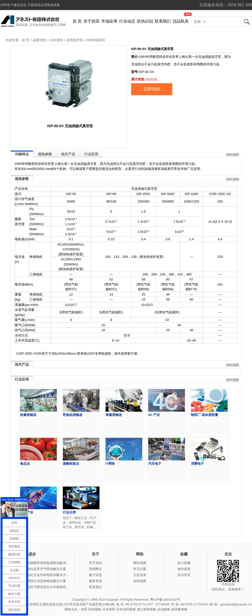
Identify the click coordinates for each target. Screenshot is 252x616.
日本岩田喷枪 (126, 609)
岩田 (247, 22)
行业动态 (127, 21)
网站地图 (139, 563)
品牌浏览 (39, 40)
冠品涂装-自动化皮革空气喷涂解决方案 (38, 569)
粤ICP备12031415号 (165, 599)
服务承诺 (95, 581)
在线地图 (139, 581)
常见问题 (139, 569)
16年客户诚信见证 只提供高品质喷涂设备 (30, 5)
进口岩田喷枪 (146, 609)
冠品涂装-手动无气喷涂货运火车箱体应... (39, 587)
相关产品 (68, 154)
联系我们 (163, 21)
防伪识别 (145, 21)
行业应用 (91, 154)
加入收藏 (183, 563)
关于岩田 (91, 21)
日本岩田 (56, 40)
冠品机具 (181, 21)
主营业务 (139, 575)
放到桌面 (183, 569)
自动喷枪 (163, 609)
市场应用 (109, 21)
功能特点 (22, 154)
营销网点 (95, 569)
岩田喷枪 (94, 609)
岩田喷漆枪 (179, 609)
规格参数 (45, 154)
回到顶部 (232, 155)
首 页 (77, 21)
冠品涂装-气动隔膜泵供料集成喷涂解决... (39, 563)
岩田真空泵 (75, 40)
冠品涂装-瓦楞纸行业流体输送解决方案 (38, 581)
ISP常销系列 (95, 40)
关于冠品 (95, 563)
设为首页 (183, 575)
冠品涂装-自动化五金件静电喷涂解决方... (39, 575)
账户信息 (95, 575)
